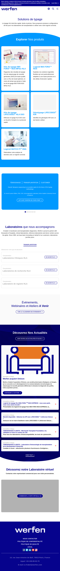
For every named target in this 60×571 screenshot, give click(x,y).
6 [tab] (34, 212)
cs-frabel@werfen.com (33, 565)
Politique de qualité (30, 544)
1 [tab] (25, 212)
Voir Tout (29, 455)
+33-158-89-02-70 (33, 561)
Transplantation (30, 244)
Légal (30, 547)
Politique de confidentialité (30, 541)
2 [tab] (27, 212)
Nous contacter (30, 538)
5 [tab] (32, 212)
